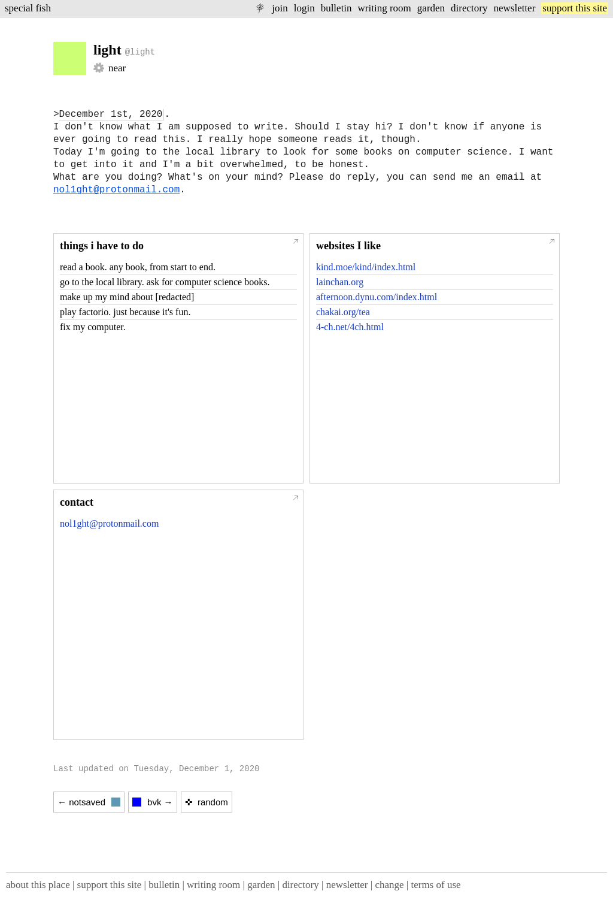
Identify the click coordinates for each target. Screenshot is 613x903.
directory (469, 8)
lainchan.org (339, 282)
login (304, 8)
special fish (28, 8)
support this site (574, 8)
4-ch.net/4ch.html (350, 327)
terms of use (435, 884)
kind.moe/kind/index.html (365, 267)
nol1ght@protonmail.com (116, 190)
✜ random (206, 802)
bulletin (336, 8)
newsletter (514, 8)
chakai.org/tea (343, 312)
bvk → (152, 802)
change (389, 884)
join (279, 8)
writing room (384, 8)
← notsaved (88, 802)
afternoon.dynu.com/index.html (376, 297)
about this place (38, 884)
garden (431, 8)
